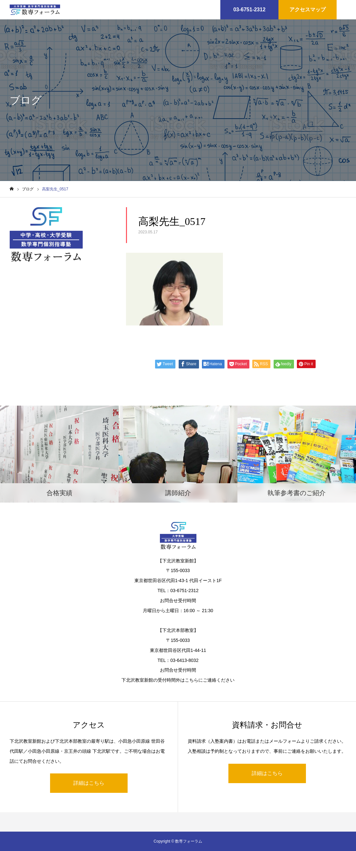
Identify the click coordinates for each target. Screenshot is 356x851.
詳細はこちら (88, 783)
